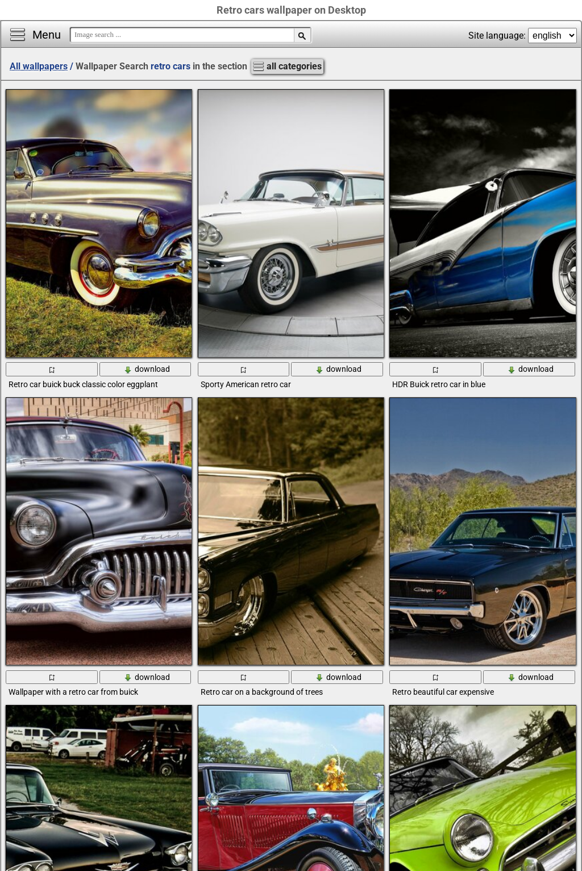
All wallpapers (39, 66)
